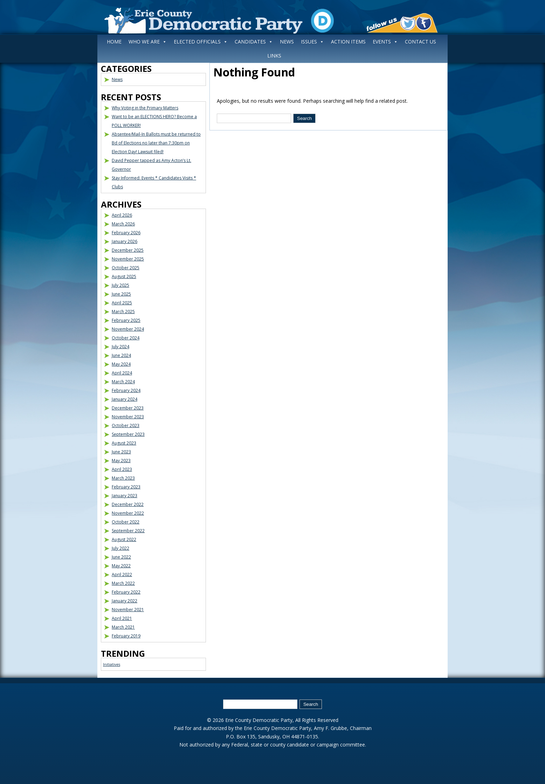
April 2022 (122, 574)
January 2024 (124, 399)
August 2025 (124, 276)
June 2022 (121, 557)
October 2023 (125, 425)
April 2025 (122, 303)
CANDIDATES (254, 41)
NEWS (287, 41)
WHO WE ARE (148, 41)
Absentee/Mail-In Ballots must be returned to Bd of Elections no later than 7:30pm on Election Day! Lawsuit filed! (156, 143)
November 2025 (128, 259)
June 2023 (121, 452)
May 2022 (121, 566)
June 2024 (121, 355)
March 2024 (123, 382)
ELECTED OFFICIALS (201, 41)
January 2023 (124, 496)
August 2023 (124, 443)
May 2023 (121, 461)
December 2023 (128, 408)
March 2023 (123, 478)
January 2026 (124, 241)
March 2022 (123, 583)
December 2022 (128, 504)
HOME (114, 41)
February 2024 (126, 390)
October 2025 (125, 268)
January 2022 (124, 601)
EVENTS (385, 41)
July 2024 (120, 347)
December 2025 (128, 250)
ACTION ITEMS (348, 41)
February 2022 (126, 592)
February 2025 (126, 320)
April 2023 (122, 469)
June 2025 (121, 294)
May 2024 (121, 364)
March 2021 (123, 627)
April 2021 (122, 618)
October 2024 (125, 338)
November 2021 (128, 610)
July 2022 (120, 548)
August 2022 (124, 539)
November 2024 (128, 329)
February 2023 (126, 487)
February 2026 (126, 233)
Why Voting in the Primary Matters (145, 108)
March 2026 (123, 224)
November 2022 (128, 513)
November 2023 (128, 417)
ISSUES (312, 41)
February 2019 (126, 636)
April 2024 (122, 373)
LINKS (274, 55)
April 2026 (122, 215)
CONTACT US (420, 41)
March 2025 (123, 312)
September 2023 (128, 434)
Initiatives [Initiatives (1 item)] (111, 664)
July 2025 (120, 285)
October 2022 (125, 522)
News (117, 79)
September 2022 (128, 531)
